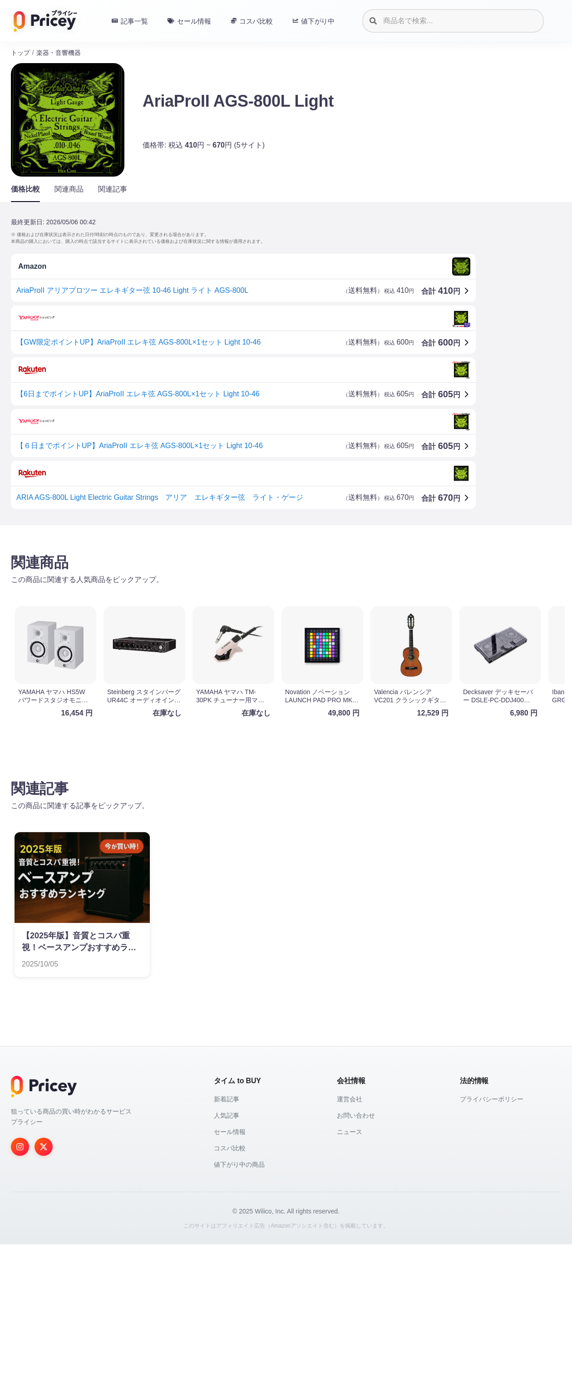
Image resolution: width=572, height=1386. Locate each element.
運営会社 (349, 1240)
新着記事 (226, 1240)
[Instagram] (20, 1288)
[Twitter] (44, 1288)
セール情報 (230, 1273)
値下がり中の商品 (239, 1306)
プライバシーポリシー (491, 1240)
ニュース (349, 1273)
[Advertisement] (283, 603)
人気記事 (226, 1257)
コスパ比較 (230, 1289)
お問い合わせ (356, 1257)
